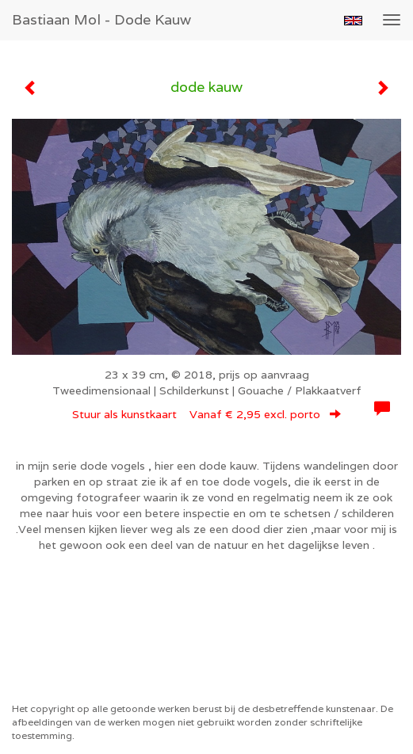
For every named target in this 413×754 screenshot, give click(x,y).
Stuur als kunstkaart (206, 414)
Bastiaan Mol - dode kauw (101, 19)
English (353, 20)
